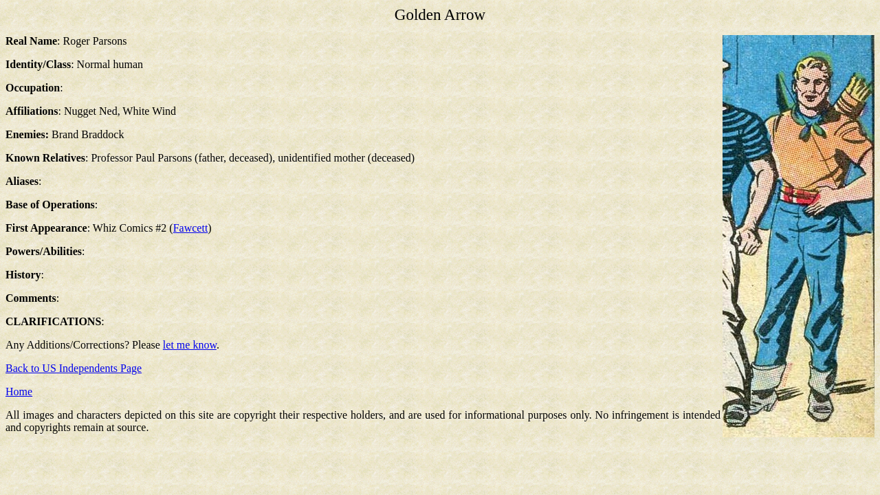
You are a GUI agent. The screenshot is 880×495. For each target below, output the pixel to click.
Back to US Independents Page (74, 368)
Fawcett (190, 228)
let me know (190, 345)
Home (19, 391)
